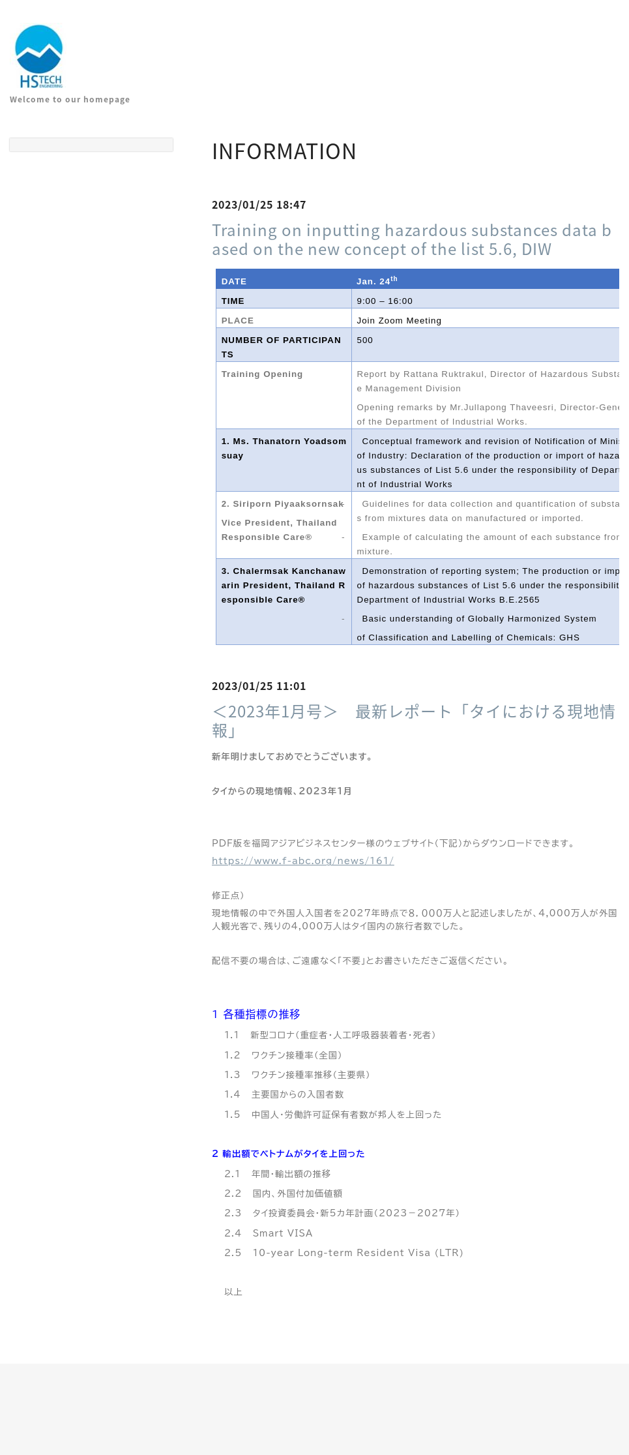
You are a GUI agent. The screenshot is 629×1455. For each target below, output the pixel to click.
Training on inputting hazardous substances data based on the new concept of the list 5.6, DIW (412, 239)
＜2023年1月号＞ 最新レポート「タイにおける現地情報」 (414, 720)
